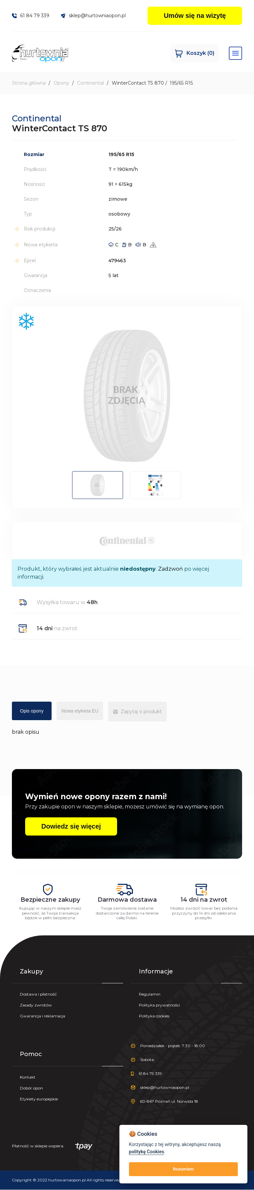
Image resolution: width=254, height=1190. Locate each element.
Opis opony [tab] (32, 711)
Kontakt (27, 1077)
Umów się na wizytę (195, 15)
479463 (117, 261)
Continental (90, 83)
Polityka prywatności (159, 1005)
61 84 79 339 (30, 16)
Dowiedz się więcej (71, 826)
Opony (61, 83)
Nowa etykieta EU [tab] (80, 711)
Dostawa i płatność (38, 994)
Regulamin (149, 994)
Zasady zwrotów (36, 1005)
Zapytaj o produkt (137, 712)
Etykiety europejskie (39, 1099)
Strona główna (29, 83)
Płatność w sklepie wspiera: (52, 1146)
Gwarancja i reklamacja (42, 1016)
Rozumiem (183, 1169)
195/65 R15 (181, 83)
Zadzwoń (170, 569)
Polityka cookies (154, 1016)
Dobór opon (31, 1088)
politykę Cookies (146, 1152)
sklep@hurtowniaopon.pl (93, 16)
